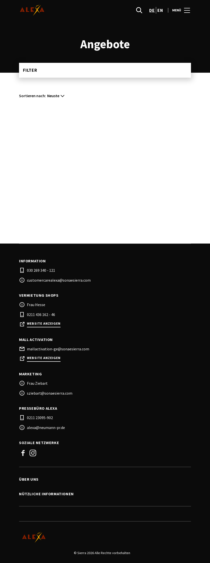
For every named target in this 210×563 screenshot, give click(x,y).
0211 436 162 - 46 (41, 314)
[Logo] (102, 537)
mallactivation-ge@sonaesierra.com (58, 348)
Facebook (23, 453)
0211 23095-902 (40, 417)
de (152, 10)
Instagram (33, 453)
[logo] (62, 10)
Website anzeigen (44, 323)
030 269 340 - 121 (41, 270)
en (160, 10)
